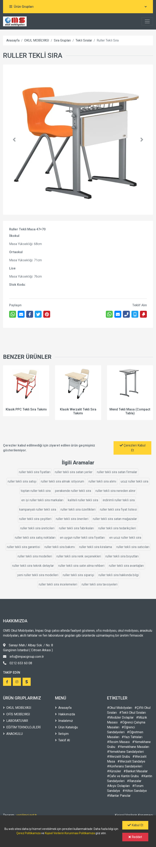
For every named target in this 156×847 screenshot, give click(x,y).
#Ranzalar (134, 781)
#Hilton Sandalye (134, 791)
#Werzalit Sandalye (131, 761)
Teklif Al (62, 740)
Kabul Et (135, 825)
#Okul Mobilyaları (119, 708)
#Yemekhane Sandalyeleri (125, 752)
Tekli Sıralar (84, 40)
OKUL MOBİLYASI (36, 40)
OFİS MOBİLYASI (16, 714)
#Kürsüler (114, 771)
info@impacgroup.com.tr (23, 657)
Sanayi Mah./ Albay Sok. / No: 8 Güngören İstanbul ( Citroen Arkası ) (28, 647)
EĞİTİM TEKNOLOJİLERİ (22, 727)
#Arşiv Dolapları (118, 786)
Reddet (135, 837)
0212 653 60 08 (17, 663)
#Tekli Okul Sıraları (132, 713)
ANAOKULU (13, 734)
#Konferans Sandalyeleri (124, 766)
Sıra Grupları (62, 40)
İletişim (62, 734)
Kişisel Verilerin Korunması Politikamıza (70, 833)
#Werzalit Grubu (118, 756)
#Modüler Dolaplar (120, 717)
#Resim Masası (118, 742)
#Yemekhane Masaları (133, 747)
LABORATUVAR (15, 721)
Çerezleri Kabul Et (132, 447)
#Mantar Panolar (119, 796)
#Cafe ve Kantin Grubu (123, 776)
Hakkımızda (65, 714)
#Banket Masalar (136, 771)
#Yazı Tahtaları (132, 737)
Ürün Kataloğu (66, 727)
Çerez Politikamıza (28, 833)
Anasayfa (13, 40)
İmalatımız (64, 721)
